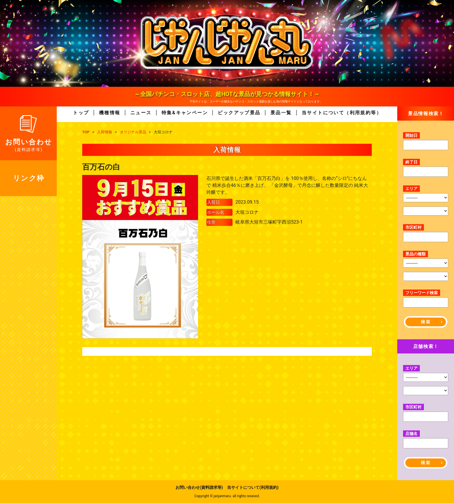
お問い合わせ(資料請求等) (199, 487)
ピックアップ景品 (239, 112)
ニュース (141, 112)
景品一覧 (281, 112)
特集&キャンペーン (185, 112)
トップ (81, 112)
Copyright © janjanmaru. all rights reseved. (227, 496)
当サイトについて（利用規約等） (342, 112)
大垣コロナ (247, 212)
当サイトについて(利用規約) (253, 487)
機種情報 (109, 112)
